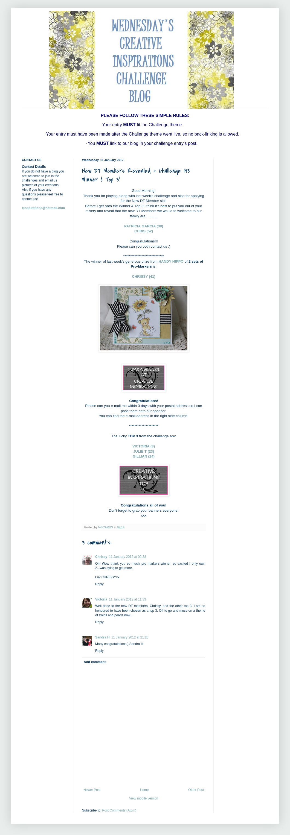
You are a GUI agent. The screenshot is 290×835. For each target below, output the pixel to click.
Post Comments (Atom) (119, 810)
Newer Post (91, 790)
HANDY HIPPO (171, 261)
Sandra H (102, 637)
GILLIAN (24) (144, 456)
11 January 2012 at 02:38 (127, 557)
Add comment (95, 662)
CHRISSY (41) (143, 276)
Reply (99, 584)
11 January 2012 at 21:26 (130, 637)
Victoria (101, 599)
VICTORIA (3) (143, 446)
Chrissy (101, 557)
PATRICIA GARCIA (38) (143, 226)
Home (144, 790)
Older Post (196, 790)
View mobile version (143, 798)
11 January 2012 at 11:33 (127, 599)
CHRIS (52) (143, 231)
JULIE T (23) (143, 451)
